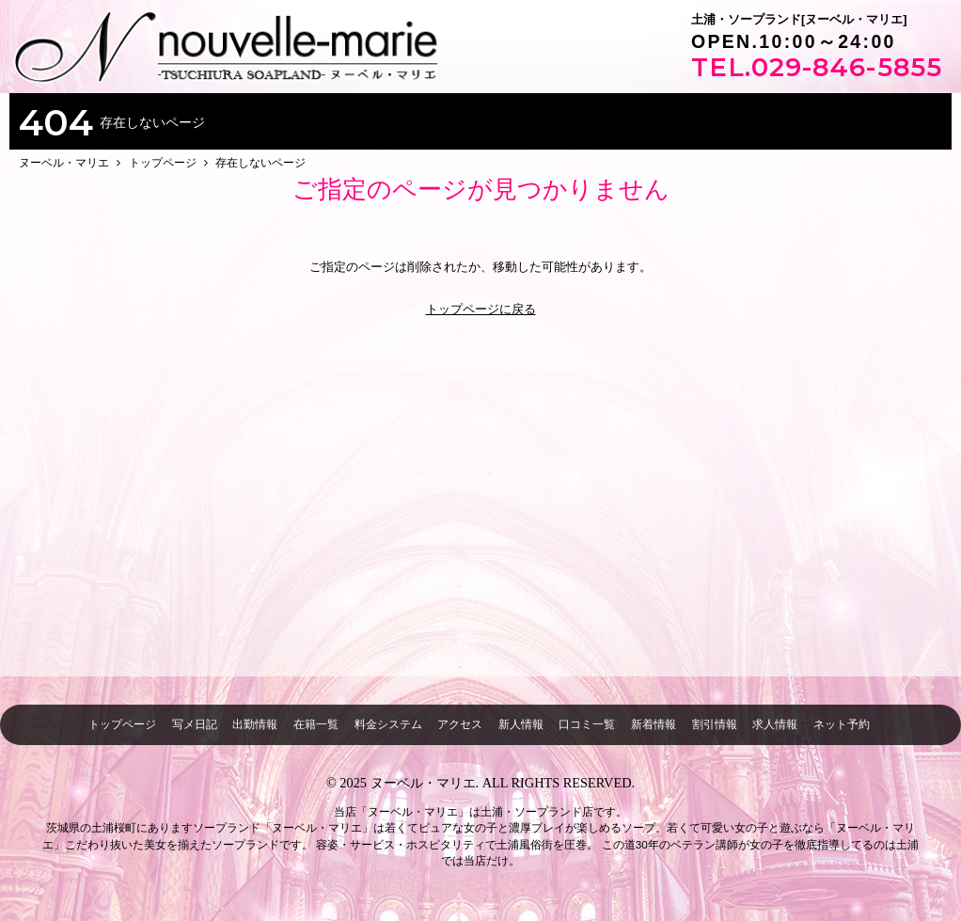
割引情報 (714, 724)
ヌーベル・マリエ (423, 782)
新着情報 (653, 724)
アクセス (459, 724)
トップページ (122, 724)
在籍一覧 (316, 724)
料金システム (388, 724)
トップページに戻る (481, 309)
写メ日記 (194, 724)
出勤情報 (254, 724)
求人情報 (774, 724)
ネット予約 (841, 724)
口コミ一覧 (587, 724)
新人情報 (521, 724)
